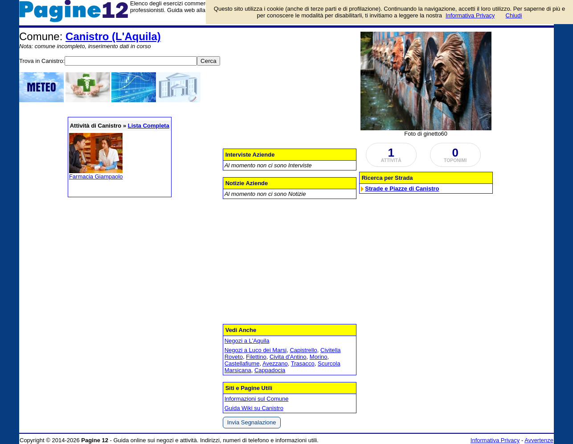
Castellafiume (242, 363)
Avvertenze (538, 440)
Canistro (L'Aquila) (113, 36)
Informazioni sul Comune (257, 398)
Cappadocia (269, 370)
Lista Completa (148, 125)
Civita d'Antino (288, 356)
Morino (318, 356)
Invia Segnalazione (251, 422)
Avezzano (275, 363)
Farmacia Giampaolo (96, 176)
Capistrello (303, 350)
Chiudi (514, 15)
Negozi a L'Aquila (247, 340)
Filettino (256, 356)
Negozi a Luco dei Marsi (255, 350)
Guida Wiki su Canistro (254, 408)
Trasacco (303, 363)
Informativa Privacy (495, 440)
